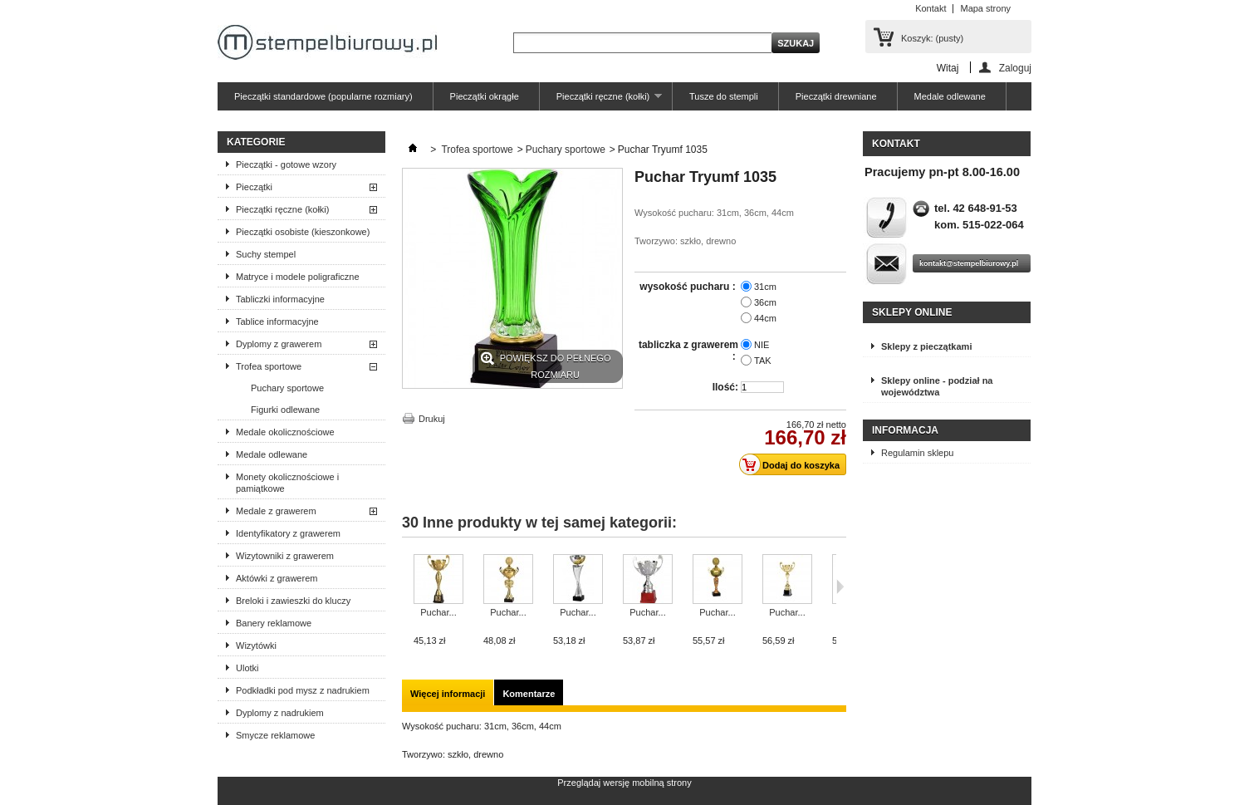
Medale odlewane (950, 96)
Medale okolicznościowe (285, 432)
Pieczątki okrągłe (484, 96)
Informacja (905, 430)
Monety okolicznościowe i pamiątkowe (287, 482)
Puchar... (438, 612)
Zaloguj (1015, 67)
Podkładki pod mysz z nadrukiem (303, 690)
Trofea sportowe (268, 366)
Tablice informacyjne (277, 321)
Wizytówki (256, 645)
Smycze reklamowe (275, 735)
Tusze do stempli (723, 96)
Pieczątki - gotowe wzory (286, 164)
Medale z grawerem (276, 511)
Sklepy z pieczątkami (926, 346)
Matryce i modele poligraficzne (298, 277)
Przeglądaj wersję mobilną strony (624, 783)
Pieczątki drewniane (836, 96)
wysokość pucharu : (688, 286)
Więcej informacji (447, 694)
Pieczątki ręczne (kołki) (601, 100)
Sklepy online (912, 312)
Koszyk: (932, 38)
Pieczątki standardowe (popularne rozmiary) (323, 96)
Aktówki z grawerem (276, 578)
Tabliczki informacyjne (280, 299)
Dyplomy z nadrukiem (280, 713)
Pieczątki (254, 187)
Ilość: (725, 387)
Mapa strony (985, 8)
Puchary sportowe (287, 388)
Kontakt (930, 8)
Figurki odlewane (285, 410)
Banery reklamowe (273, 623)
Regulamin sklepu (917, 453)
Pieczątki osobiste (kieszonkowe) (303, 232)
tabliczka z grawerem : (688, 350)
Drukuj (432, 419)
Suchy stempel (266, 254)
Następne (840, 586)
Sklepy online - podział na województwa (936, 386)
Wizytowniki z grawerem (285, 556)
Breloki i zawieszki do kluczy (293, 601)
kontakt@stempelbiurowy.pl (968, 263)
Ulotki (247, 668)
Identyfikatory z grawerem (288, 533)
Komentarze (528, 694)
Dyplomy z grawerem (278, 344)
